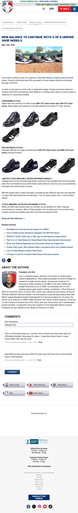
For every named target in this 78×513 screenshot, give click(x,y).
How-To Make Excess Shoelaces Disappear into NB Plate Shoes (32, 233)
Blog (11, 393)
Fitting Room (62, 385)
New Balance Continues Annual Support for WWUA (27, 229)
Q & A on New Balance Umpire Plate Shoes (24, 251)
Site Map (39, 475)
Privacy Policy (39, 480)
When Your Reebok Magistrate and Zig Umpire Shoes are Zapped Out (35, 243)
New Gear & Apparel (49, 1)
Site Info (39, 477)
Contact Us (38, 487)
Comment (12, 372)
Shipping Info (39, 484)
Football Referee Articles (12, 28)
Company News (8, 22)
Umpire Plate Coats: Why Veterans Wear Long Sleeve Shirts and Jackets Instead (39, 247)
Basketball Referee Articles (55, 22)
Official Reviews (39, 385)
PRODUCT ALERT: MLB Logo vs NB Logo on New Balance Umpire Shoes (36, 236)
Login (51, 9)
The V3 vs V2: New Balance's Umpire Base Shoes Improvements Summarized (38, 240)
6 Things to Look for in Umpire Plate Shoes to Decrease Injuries (32, 254)
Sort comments (11, 322)
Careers (39, 489)
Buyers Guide (22, 22)
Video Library (38, 393)
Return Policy (39, 482)
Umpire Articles (35, 22)
